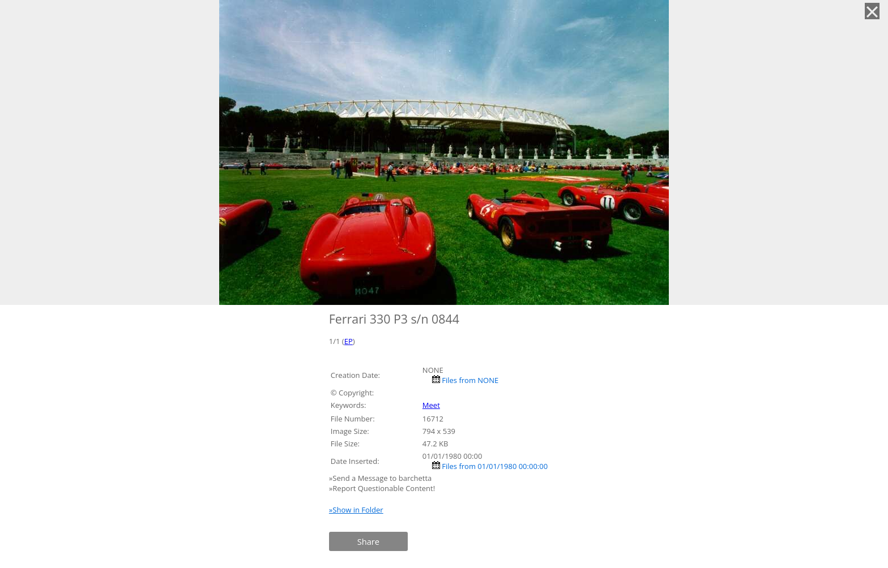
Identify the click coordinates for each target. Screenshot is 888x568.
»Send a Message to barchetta (381, 478)
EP (348, 341)
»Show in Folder (356, 510)
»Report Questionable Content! (382, 488)
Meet (431, 405)
